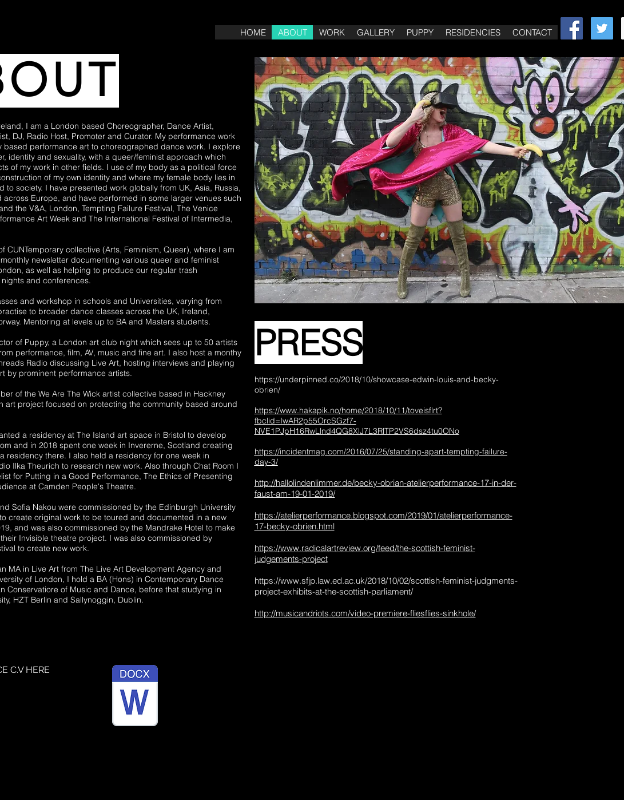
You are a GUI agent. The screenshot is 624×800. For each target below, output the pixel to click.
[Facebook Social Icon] (572, 28)
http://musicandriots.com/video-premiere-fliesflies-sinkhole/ (365, 613)
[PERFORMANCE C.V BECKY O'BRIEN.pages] (135, 697)
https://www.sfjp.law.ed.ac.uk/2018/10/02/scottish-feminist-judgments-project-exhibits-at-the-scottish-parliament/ (386, 586)
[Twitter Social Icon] (602, 28)
